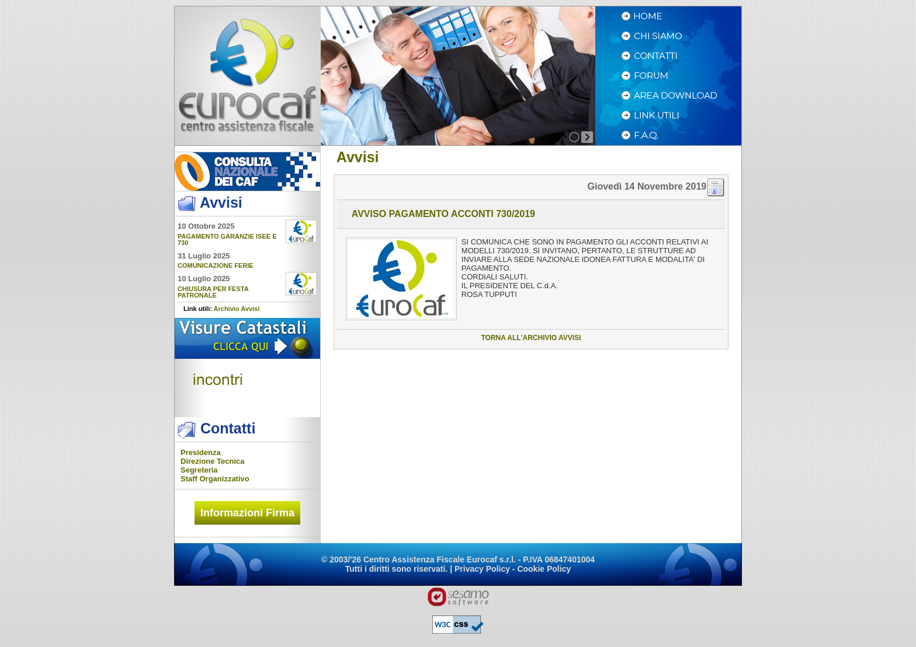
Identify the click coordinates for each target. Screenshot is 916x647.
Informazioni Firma (247, 513)
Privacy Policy (482, 568)
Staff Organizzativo (215, 478)
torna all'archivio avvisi (531, 338)
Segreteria (199, 470)
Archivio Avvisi (237, 308)
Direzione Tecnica (213, 461)
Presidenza (201, 452)
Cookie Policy (544, 568)
